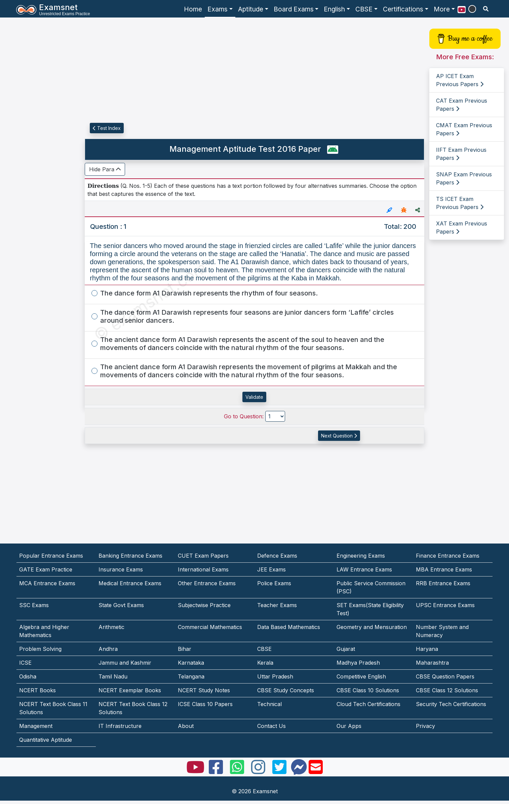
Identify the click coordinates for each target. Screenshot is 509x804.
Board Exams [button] (294, 9)
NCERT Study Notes (204, 690)
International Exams (203, 569)
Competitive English (361, 676)
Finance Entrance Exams (447, 555)
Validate (254, 397)
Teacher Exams (277, 605)
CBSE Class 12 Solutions (447, 690)
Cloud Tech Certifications (368, 704)
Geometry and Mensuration (372, 627)
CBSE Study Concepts (285, 690)
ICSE (25, 662)
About (186, 726)
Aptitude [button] (250, 9)
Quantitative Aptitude (45, 739)
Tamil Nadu (113, 676)
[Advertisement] (37, 123)
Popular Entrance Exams (51, 555)
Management (35, 726)
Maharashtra (432, 662)
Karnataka (191, 662)
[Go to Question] (275, 416)
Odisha (27, 676)
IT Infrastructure (120, 726)
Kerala (265, 662)
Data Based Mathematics (288, 627)
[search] (486, 8)
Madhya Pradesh (358, 662)
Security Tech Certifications (451, 704)
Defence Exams (277, 555)
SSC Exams (34, 605)
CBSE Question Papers (445, 676)
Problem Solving (40, 648)
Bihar (184, 648)
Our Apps (349, 726)
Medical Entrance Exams (130, 583)
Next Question (339, 436)
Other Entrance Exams (207, 583)
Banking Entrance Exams (130, 555)
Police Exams (274, 583)
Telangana (191, 676)
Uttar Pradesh (275, 676)
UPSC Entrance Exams (445, 605)
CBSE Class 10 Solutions (368, 690)
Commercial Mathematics (210, 627)
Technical (269, 704)
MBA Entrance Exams (444, 569)
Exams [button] (217, 9)
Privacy (425, 726)
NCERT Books (37, 690)
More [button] (442, 9)
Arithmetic (111, 627)
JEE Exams (271, 569)
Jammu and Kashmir (125, 662)
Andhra (108, 648)
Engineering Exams (361, 555)
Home (193, 9)
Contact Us (271, 726)
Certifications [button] (403, 9)
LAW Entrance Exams (364, 569)
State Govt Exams (121, 605)
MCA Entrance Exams (47, 583)
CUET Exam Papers (203, 555)
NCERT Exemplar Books (130, 690)
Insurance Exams (121, 569)
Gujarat (346, 648)
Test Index (107, 128)
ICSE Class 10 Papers (205, 704)
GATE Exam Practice (45, 569)
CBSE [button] (364, 9)
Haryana (427, 648)
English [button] (334, 9)
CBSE (264, 648)
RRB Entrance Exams (443, 583)
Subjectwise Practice (204, 605)
